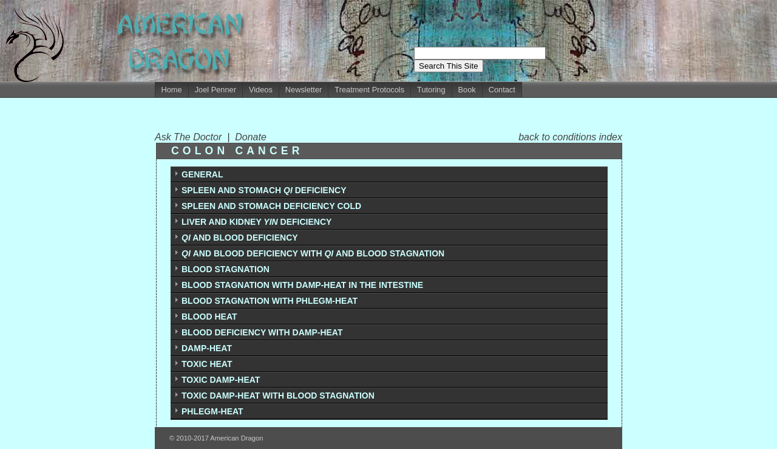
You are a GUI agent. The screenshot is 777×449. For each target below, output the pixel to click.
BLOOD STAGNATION (226, 269)
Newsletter (303, 89)
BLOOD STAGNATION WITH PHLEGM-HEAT (270, 301)
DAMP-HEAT (207, 348)
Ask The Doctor (191, 137)
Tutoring (431, 89)
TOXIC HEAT (207, 364)
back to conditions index (570, 137)
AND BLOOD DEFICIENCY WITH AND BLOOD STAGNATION (313, 253)
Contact (502, 89)
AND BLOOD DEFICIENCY (240, 237)
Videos (261, 89)
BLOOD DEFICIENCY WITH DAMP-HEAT (262, 332)
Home (171, 89)
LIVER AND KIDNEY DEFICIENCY (256, 222)
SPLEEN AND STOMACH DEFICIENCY (264, 190)
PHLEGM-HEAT (212, 411)
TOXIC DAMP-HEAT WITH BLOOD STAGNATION (278, 395)
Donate (250, 137)
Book (467, 89)
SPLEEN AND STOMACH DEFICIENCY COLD (271, 206)
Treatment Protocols (369, 89)
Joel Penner (215, 89)
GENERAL (202, 174)
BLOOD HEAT (209, 316)
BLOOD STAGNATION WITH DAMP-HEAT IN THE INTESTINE (302, 285)
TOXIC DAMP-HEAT (221, 380)
